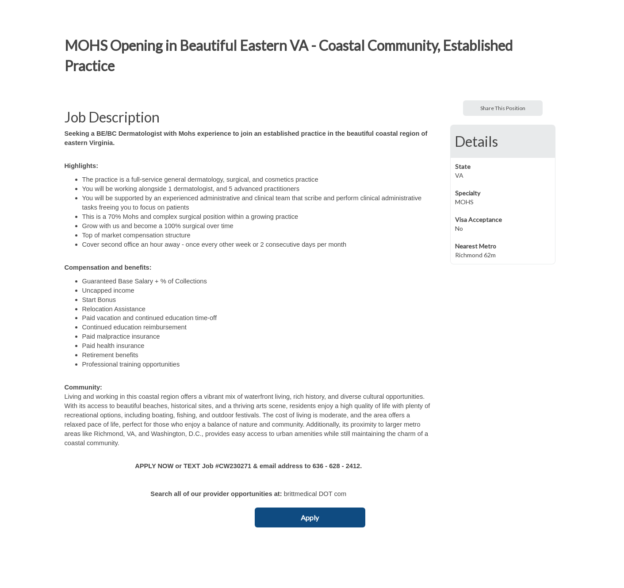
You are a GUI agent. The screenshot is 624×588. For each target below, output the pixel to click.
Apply (310, 517)
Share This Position (502, 108)
